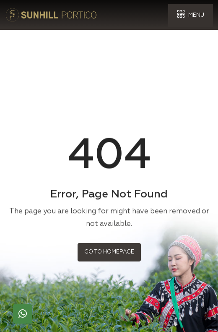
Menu (190, 14)
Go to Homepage (109, 251)
